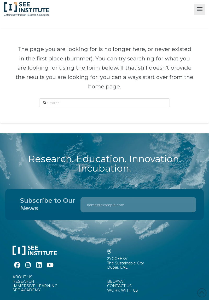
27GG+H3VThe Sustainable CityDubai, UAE (125, 263)
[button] (199, 9)
